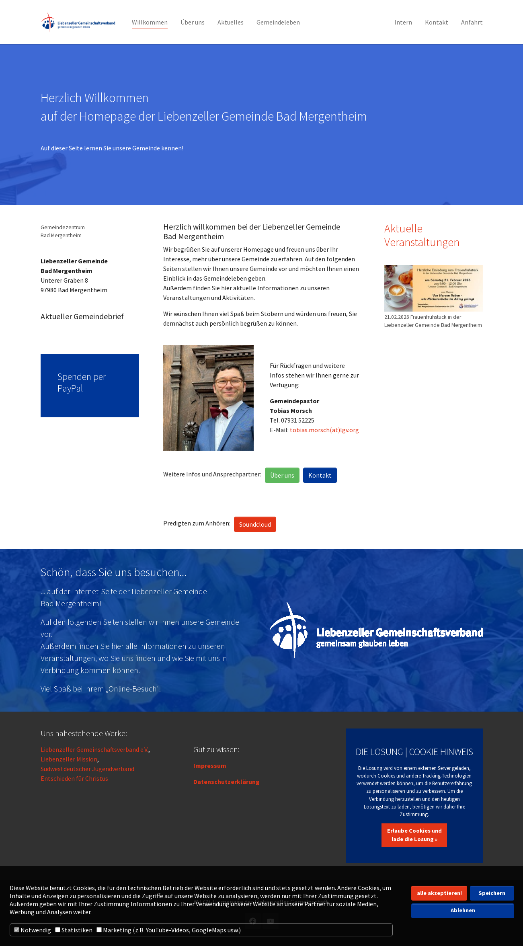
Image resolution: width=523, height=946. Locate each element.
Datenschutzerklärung (226, 782)
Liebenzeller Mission (69, 759)
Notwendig (32, 930)
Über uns (282, 475)
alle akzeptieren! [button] (439, 893)
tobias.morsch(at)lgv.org (324, 430)
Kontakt (320, 475)
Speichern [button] (491, 893)
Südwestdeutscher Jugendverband (87, 769)
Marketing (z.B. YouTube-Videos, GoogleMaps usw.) (168, 930)
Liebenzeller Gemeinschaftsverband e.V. (94, 749)
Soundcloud (255, 524)
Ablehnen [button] (463, 910)
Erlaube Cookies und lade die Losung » (414, 835)
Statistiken (73, 930)
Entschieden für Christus (74, 778)
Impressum (209, 765)
